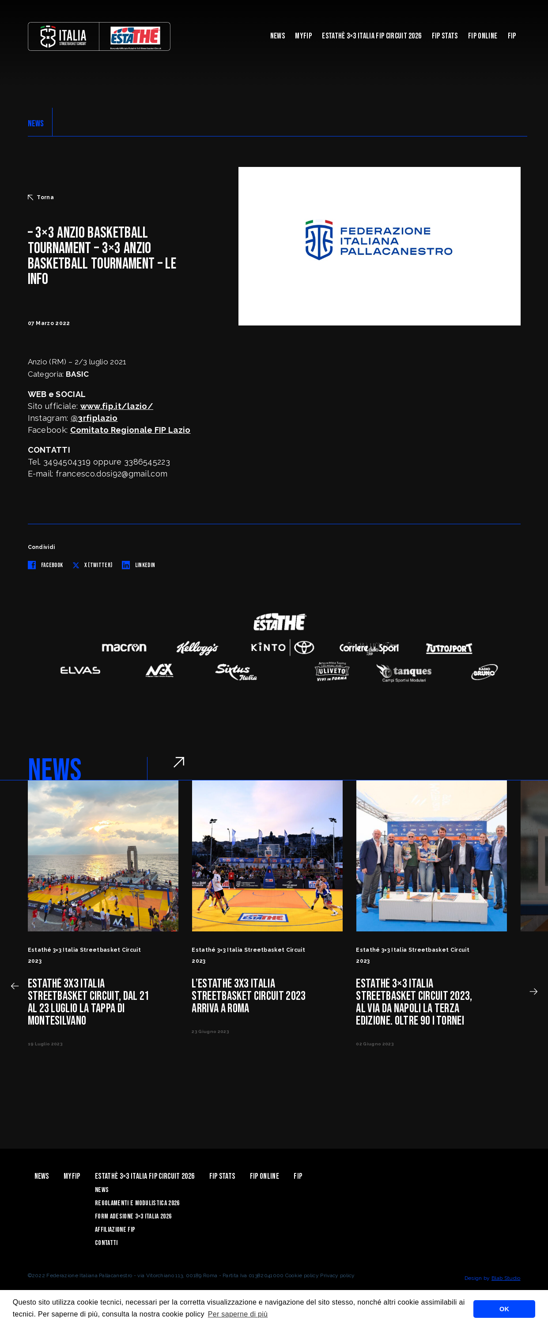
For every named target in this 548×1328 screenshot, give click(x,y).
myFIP (303, 36)
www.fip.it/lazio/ (116, 406)
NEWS (36, 123)
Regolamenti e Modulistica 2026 (137, 1203)
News (277, 36)
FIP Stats (445, 36)
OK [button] (504, 1309)
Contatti (106, 1243)
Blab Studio (506, 1278)
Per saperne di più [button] (238, 1314)
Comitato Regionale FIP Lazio (130, 430)
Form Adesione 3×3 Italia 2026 (133, 1216)
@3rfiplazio (94, 418)
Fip (512, 36)
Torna (41, 197)
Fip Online (482, 36)
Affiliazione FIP (115, 1230)
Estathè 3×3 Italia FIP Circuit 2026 (371, 36)
